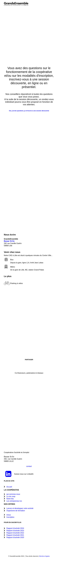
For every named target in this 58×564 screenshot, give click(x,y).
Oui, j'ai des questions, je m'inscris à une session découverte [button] (29, 111)
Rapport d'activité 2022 (15, 533)
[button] (53, 4)
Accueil (9, 487)
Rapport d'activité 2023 (15, 530)
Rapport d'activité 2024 (15, 528)
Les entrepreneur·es (14, 501)
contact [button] (29, 466)
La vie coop (10, 496)
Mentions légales (44, 556)
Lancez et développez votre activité (19, 508)
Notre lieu (10, 499)
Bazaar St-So (9, 241)
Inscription (10, 517)
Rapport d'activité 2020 (15, 537)
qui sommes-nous (13, 494)
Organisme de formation (15, 511)
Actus (8, 515)
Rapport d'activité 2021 (15, 535)
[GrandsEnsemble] (16, 4)
